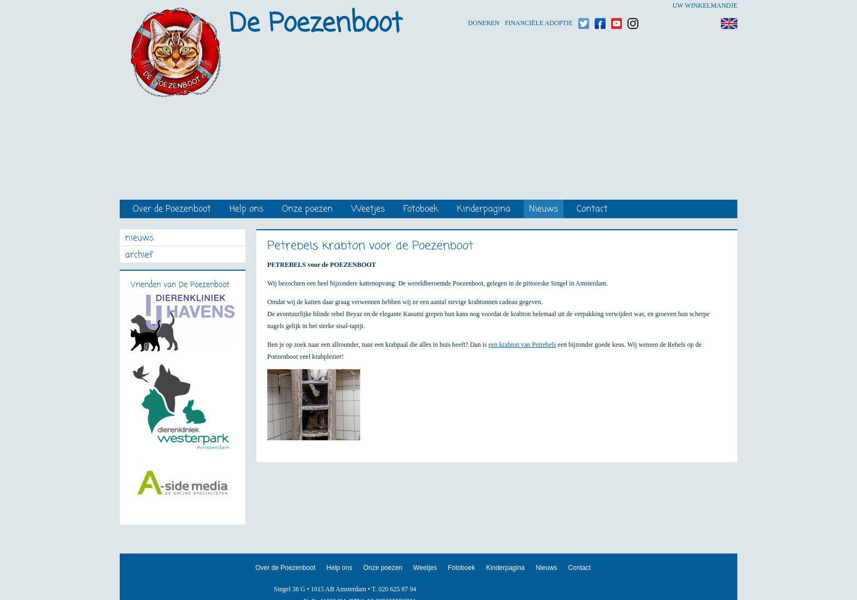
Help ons (246, 209)
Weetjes (368, 209)
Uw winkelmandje (704, 5)
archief (138, 255)
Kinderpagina (483, 209)
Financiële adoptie (539, 5)
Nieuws (543, 209)
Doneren (483, 5)
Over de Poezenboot (172, 209)
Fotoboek (420, 209)
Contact (592, 209)
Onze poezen (307, 209)
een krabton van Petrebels (522, 344)
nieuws (139, 238)
